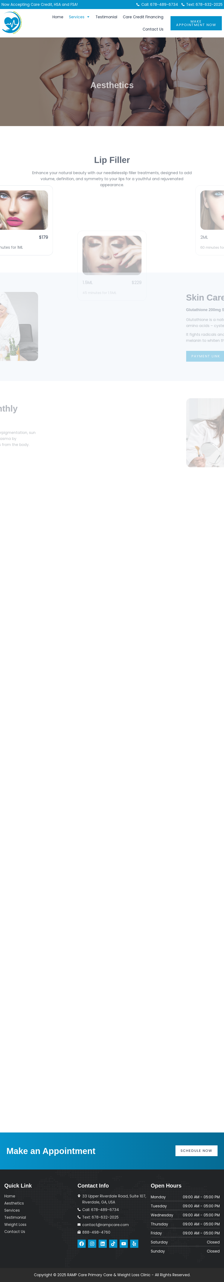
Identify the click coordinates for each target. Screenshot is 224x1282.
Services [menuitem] (79, 17)
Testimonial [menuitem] (106, 17)
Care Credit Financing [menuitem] (143, 17)
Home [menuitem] (57, 17)
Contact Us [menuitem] (153, 29)
